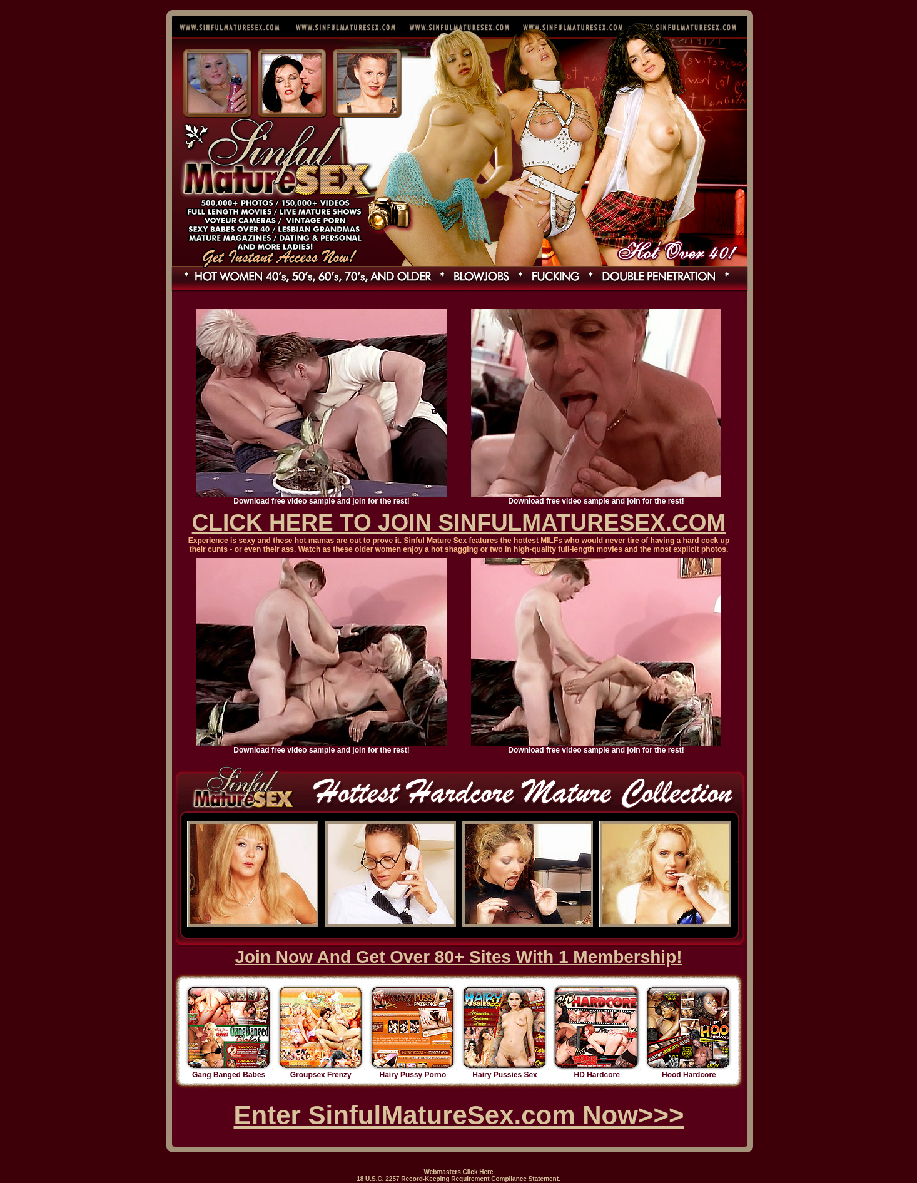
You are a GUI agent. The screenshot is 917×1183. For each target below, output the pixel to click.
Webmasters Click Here (459, 1172)
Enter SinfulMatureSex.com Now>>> (458, 1115)
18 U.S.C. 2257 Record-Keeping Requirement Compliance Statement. (458, 1178)
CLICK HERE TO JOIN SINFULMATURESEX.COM (459, 523)
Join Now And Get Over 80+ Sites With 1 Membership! (458, 957)
